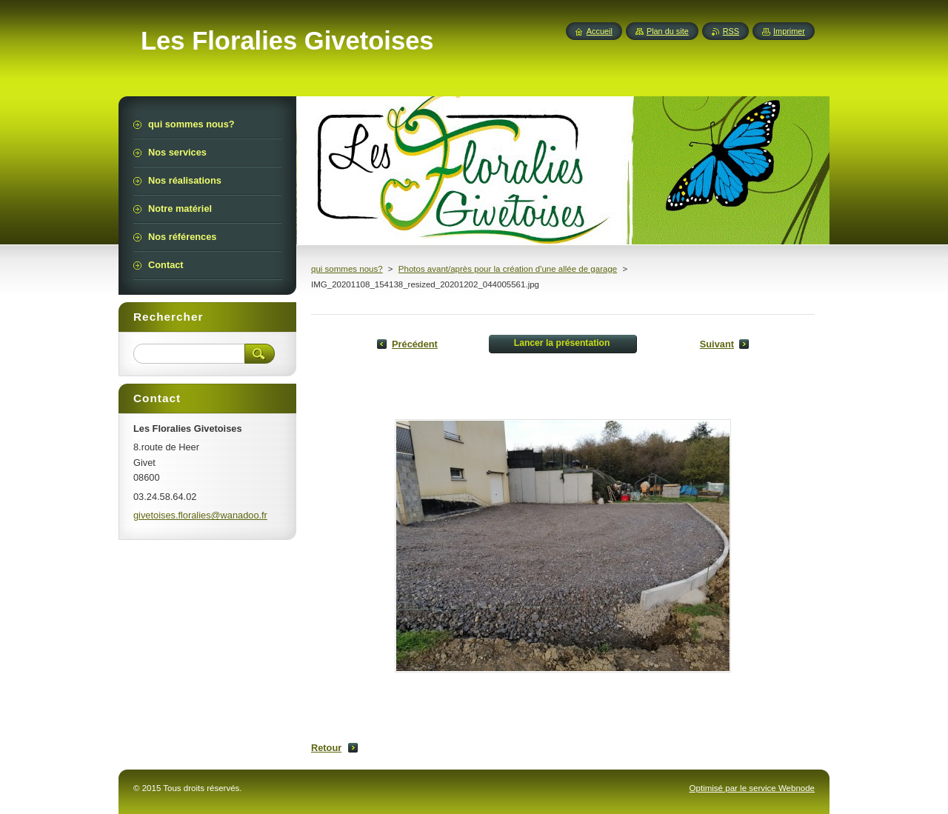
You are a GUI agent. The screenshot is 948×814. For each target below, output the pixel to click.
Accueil (599, 31)
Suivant (717, 344)
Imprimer (789, 31)
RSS (731, 31)
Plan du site (668, 31)
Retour (326, 747)
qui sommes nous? (347, 268)
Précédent (415, 344)
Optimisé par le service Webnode (752, 788)
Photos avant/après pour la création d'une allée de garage (507, 268)
